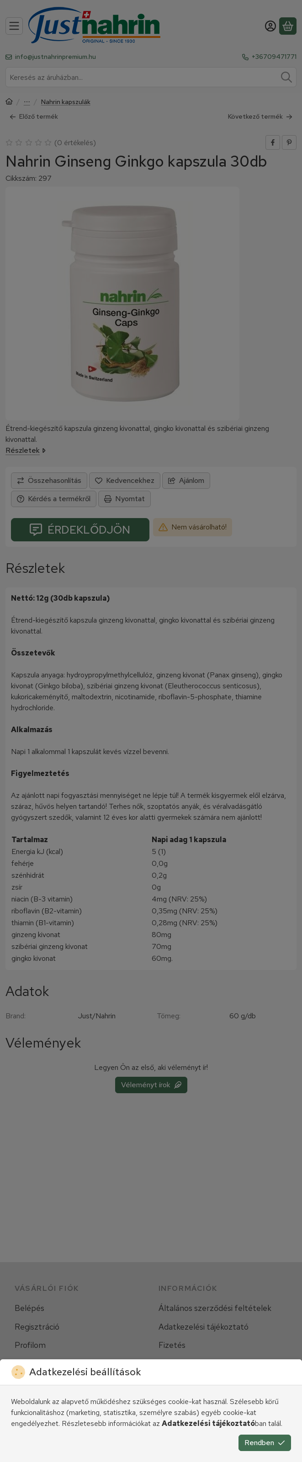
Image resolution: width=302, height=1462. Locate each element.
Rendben (264, 1442)
